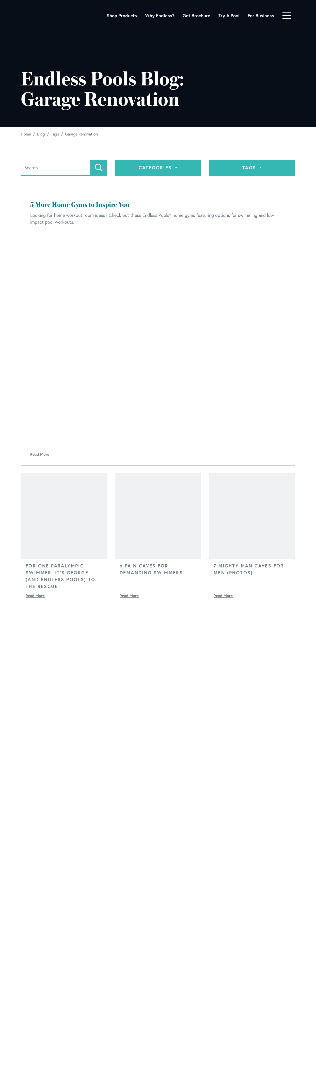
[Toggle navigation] (286, 15)
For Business (261, 15)
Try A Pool (229, 15)
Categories (156, 167)
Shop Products (122, 15)
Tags (250, 167)
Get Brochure (196, 15)
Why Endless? (160, 15)
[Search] (55, 168)
